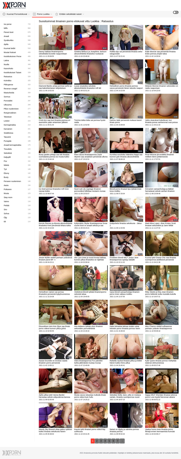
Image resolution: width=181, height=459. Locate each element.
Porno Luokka (42, 14)
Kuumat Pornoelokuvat (16, 14)
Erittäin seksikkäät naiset (69, 14)
